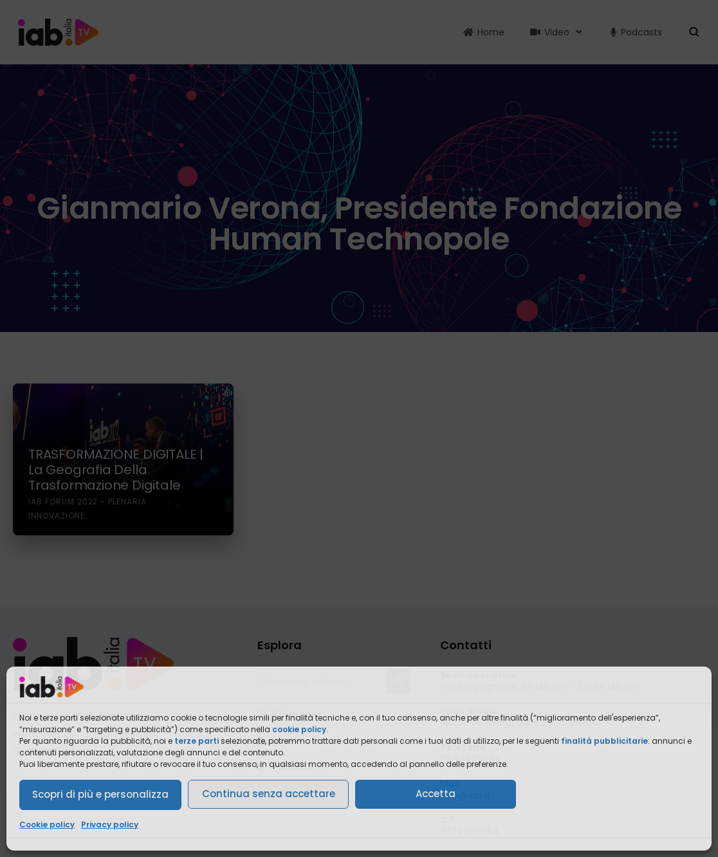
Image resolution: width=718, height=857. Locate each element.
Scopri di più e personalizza (100, 794)
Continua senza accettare (268, 793)
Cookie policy (47, 824)
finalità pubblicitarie (604, 740)
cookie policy (299, 729)
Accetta (436, 793)
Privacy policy (109, 824)
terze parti (196, 740)
